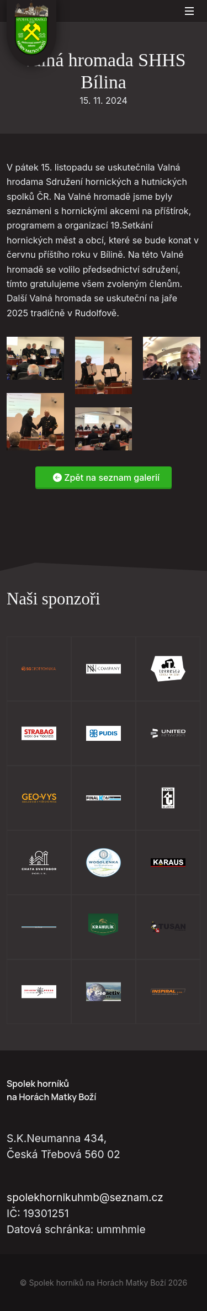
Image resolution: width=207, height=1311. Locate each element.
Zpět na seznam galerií (106, 478)
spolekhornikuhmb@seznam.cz (85, 1197)
